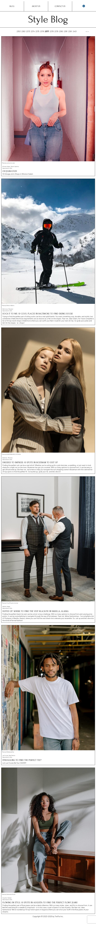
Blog (12, 6)
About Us (36, 6)
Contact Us (60, 6)
